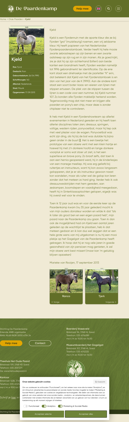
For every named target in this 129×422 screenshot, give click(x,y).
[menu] (118, 9)
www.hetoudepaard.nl (15, 371)
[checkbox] (30, 406)
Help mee (82, 8)
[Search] (108, 9)
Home (3, 19)
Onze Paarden (15, 19)
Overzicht (100, 382)
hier (13, 397)
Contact (40, 343)
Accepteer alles (86, 414)
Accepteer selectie (43, 414)
